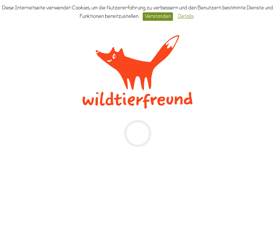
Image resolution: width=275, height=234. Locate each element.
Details (186, 16)
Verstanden (158, 16)
